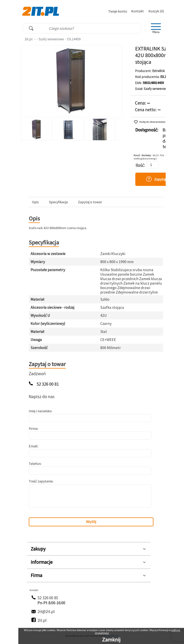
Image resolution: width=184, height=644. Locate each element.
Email (33, 446)
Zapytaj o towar (90, 202)
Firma (33, 428)
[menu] (156, 28)
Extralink (158, 71)
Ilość (140, 165)
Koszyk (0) (156, 11)
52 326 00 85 (48, 597)
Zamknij (111, 639)
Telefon (35, 463)
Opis (35, 202)
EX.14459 (74, 39)
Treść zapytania (40, 481)
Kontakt (137, 11)
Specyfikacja (58, 202)
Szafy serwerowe (51, 39)
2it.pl (29, 39)
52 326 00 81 (48, 384)
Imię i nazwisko (40, 411)
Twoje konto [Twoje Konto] (117, 11)
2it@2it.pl (46, 611)
